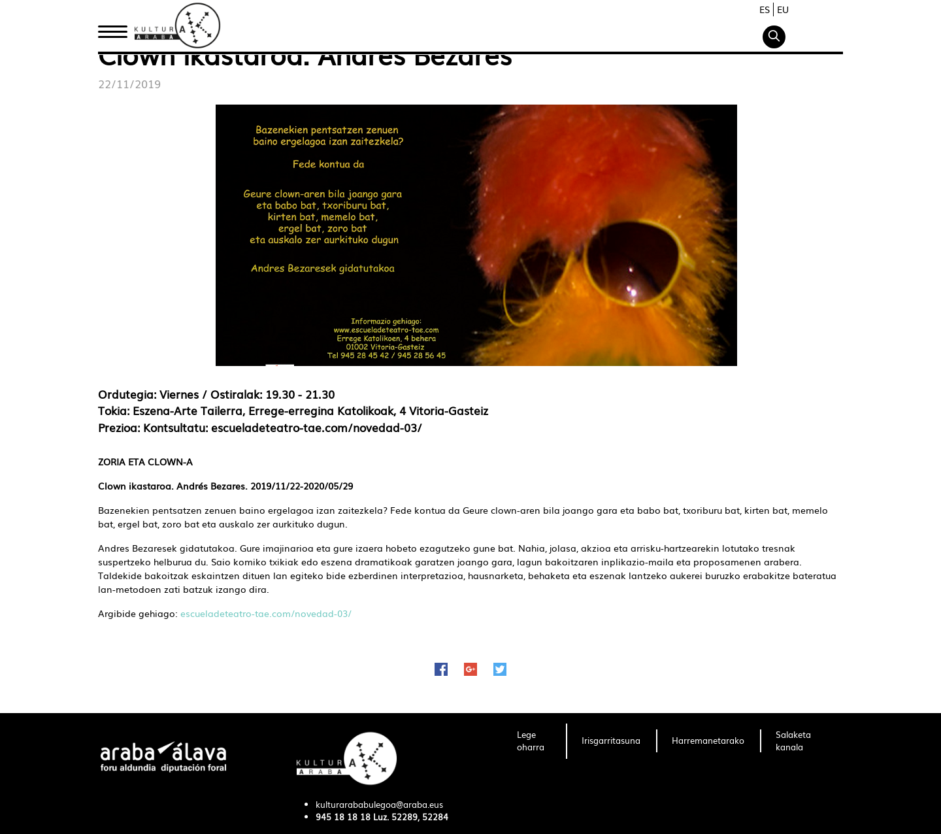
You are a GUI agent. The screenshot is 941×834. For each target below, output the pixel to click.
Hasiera (117, 28)
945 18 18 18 (343, 816)
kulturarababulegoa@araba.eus (379, 804)
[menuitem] (533, 741)
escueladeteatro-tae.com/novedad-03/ (266, 613)
